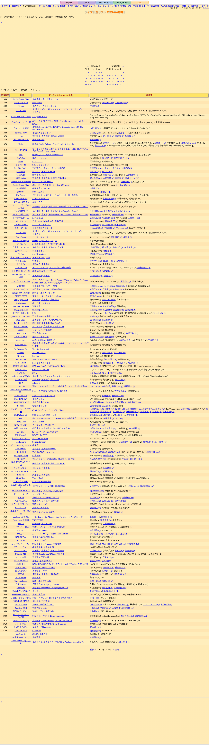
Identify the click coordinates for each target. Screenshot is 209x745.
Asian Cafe (20, 340)
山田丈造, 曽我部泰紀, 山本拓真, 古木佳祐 (51, 428)
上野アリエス (21, 251)
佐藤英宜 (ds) (128, 497)
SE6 (34, 313)
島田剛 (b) (156, 411)
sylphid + (36, 383)
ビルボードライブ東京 (21, 116)
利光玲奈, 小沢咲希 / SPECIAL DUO (48, 244)
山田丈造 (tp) (95, 428)
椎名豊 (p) (106, 247)
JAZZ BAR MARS (21, 601)
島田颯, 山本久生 (40, 634)
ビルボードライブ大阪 (21, 122)
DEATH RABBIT (39, 435)
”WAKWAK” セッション (43, 452)
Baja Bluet (20, 320)
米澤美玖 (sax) (96, 286)
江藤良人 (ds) (96, 306)
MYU (34, 373)
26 (99, 81)
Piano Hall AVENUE (21, 594)
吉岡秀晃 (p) (108, 178)
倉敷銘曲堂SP (38, 594)
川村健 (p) (109, 402)
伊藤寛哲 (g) (109, 228)
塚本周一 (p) (95, 627)
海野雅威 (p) (95, 214)
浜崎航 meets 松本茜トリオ (44, 415)
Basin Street (21, 237)
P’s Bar (21, 106)
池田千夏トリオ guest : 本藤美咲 (46, 544)
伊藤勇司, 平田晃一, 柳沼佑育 (45, 574)
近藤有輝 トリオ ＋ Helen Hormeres (48, 616)
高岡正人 (36, 577)
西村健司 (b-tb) (132, 411)
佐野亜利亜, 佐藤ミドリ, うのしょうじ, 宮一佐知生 (55, 195)
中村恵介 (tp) (95, 168)
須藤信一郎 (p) (143, 267)
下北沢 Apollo (21, 435)
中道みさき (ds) (123, 211)
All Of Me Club (21, 198)
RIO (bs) (119, 418)
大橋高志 (36, 637)
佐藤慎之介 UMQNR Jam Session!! (47, 154)
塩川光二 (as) (95, 550)
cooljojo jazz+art (21, 299)
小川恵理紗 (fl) (96, 275)
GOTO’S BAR (21, 631)
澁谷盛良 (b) (107, 352)
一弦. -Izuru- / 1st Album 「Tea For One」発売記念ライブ (57, 517)
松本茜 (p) (108, 415)
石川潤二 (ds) (118, 395)
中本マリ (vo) (96, 261)
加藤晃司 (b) (121, 286)
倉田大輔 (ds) (168, 411)
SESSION (36, 631)
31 (121, 84)
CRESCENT (21, 363)
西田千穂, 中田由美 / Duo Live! (46, 323)
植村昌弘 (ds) (116, 373)
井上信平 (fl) (127, 459)
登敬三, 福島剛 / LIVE (42, 561)
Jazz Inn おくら (21, 323)
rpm (20, 154)
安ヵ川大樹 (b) (159, 313)
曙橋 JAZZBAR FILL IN (20, 463)
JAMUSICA (21, 333)
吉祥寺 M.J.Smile (20, 366)
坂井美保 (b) (109, 211)
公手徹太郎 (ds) (123, 185)
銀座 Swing (21, 178)
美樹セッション (39, 158)
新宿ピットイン (21, 102)
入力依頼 (45, 6)
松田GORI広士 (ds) (110, 591)
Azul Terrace (20, 359)
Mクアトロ (21, 221)
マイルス (21, 530)
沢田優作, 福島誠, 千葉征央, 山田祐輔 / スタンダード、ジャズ (60, 206)
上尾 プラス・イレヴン (20, 257)
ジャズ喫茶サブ (21, 211)
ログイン (206, 8)
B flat (20, 144)
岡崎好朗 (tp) (186, 409)
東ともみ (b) (107, 171)
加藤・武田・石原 (40, 507)
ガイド (16, 6)
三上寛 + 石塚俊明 (40, 557)
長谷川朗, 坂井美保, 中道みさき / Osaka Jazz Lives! (55, 211)
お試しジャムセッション (43, 395)
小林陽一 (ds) (96, 604)
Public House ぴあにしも (21, 642)
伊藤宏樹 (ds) (132, 333)
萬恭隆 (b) (119, 136)
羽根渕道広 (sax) (188, 143)
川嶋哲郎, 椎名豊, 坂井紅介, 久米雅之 (49, 247)
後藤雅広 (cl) (95, 188)
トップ (198, 6)
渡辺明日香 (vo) (147, 486)
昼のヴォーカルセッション (44, 106)
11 (96, 75)
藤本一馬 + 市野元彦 (41, 581)
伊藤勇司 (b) (95, 574)
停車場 (21, 574)
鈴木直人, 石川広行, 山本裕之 (45, 501)
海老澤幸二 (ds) (134, 402)
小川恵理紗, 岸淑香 (41, 275)
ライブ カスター (20, 468)
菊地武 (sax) (100, 145)
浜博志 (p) (94, 316)
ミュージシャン (112, 6)
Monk (20, 161)
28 (86, 84)
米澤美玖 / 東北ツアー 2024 (44, 286)
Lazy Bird (21, 587)
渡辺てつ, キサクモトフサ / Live (46, 296)
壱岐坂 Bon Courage (21, 293)
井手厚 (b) (127, 237)
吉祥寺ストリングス (21, 438)
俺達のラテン (38, 399)
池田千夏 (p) (95, 544)
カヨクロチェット (40, 237)
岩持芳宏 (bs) (148, 409)
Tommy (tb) (95, 497)
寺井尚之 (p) (95, 171)
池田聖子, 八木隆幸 (41, 468)
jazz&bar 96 (21, 634)
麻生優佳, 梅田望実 (41, 475)
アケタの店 (21, 557)
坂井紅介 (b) (117, 247)
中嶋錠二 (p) (105, 608)
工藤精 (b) (116, 608)
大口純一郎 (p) (109, 261)
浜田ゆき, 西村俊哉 (41, 601)
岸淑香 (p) (94, 106)
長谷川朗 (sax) (96, 211)
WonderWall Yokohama (21, 181)
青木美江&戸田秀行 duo (43, 537)
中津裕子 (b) (153, 340)
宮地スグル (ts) (96, 254)
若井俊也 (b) (118, 289)
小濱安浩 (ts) (95, 409)
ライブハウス (81, 6)
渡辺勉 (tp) (160, 409)
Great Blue (20, 478)
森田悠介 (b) (126, 181)
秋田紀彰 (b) (126, 168)
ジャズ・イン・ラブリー (21, 410)
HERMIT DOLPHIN (21, 271)
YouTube (173, 6)
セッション (37, 161)
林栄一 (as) (94, 598)
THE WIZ (21, 175)
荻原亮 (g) (94, 608)
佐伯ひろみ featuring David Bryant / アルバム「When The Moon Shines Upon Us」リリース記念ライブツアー (60, 281)
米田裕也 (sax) (108, 218)
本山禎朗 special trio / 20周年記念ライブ (50, 587)
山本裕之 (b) (120, 501)
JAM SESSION (39, 352)
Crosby (21, 330)
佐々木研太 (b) (110, 359)
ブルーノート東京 (21, 128)
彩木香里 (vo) (96, 178)
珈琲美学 (21, 459)
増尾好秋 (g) (107, 271)
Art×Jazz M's (20, 448)
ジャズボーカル (39, 494)
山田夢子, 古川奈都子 (42, 523)
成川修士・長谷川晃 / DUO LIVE (47, 320)
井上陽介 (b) (119, 415)
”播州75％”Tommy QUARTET (45, 497)
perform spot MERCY (20, 376)
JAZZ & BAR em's (21, 139)
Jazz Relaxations (39, 254)
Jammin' (20, 352)
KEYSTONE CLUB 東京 (21, 486)
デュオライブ (38, 251)
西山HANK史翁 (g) (98, 452)
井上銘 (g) (107, 310)
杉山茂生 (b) (107, 158)
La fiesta (20, 406)
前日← (93, 649)
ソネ (21, 136)
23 (91, 81)
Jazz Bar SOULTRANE (21, 471)
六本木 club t (20, 567)
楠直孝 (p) (118, 512)
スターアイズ (21, 228)
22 (88, 81)
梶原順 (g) (95, 517)
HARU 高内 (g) (110, 534)
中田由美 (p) (108, 323)
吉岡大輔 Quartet (39, 608)
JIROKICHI (21, 452)
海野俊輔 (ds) (118, 214)
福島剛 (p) (106, 561)
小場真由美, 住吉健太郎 (43, 547)
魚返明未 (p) (118, 310)
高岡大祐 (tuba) (109, 299)
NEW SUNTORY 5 (21, 202)
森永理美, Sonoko (40, 530)
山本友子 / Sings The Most (43, 567)
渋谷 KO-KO (20, 550)
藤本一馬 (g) (95, 581)
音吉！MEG (20, 261)
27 (102, 81)
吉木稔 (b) (119, 550)
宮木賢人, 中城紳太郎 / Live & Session (49, 624)
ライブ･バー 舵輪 (21, 527)
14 (86, 78)
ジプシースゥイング (41, 224)
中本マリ (36, 261)
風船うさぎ (37, 202)
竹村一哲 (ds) (96, 310)
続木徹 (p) (109, 336)
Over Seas (21, 171)
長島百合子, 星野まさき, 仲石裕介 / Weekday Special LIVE (58, 642)
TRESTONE (37, 520)
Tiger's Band (37, 478)
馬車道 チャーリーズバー (20, 512)
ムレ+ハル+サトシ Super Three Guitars (50, 534)
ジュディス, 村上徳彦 (42, 330)
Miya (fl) (105, 373)
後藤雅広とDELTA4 (41, 188)
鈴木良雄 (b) (95, 271)
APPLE (21, 523)
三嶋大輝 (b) (130, 310)
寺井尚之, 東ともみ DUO (43, 171)
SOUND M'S (20, 554)
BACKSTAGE (21, 604)
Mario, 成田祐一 (39, 192)
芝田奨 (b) (106, 395)
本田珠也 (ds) (120, 587)
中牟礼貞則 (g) (96, 534)
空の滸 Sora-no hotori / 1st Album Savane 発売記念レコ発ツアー (60, 418)
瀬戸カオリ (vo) (97, 491)
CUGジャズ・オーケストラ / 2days (48, 410)
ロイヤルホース (21, 224)
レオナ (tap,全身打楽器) (100, 386)
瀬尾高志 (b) (129, 386)
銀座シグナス (21, 369)
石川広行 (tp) (107, 501)
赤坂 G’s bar (21, 584)
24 (94, 81)
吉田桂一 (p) (95, 139)
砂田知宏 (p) (120, 567)
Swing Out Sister (39, 116)
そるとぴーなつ (21, 289)
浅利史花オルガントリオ (43, 293)
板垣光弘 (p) (95, 218)
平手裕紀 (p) (145, 411)
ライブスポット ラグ (20, 281)
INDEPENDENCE (21, 402)
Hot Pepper (21, 195)
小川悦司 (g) (109, 286)
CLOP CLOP (20, 507)
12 (99, 75)
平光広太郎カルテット (42, 228)
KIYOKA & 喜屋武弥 (41, 481)
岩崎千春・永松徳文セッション (46, 99)
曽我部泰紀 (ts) (109, 428)
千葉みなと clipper (21, 240)
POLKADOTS (21, 501)
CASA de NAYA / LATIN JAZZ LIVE (48, 366)
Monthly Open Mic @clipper (44, 240)
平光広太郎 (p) (96, 228)
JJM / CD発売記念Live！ (43, 604)
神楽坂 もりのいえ (20, 637)
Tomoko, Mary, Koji (40, 349)
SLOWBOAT (20, 571)
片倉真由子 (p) (109, 306)
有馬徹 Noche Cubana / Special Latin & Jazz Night (54, 144)
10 (94, 75)
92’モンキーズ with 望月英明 (45, 432)
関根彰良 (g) (106, 517)
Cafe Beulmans (20, 581)
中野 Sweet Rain (21, 428)
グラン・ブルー (21, 547)
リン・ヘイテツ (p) (151, 604)
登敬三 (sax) (95, 561)
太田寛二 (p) (95, 486)
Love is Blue (37, 218)
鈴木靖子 (36, 455)
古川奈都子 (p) (109, 523)
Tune (86, 2)
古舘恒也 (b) (120, 391)
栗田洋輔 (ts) (95, 591)
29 (88, 84)
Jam (34, 471)
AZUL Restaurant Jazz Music (44, 359)
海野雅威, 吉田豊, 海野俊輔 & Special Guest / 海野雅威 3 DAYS (60, 214)
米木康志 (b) (122, 261)
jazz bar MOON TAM (21, 316)
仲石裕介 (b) (124, 642)
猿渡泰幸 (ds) (141, 616)
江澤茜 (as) (107, 313)
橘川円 (35, 445)
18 (96, 78)
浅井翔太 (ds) (133, 175)
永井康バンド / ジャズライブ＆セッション (51, 376)
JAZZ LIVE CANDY (21, 591)
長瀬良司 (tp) (126, 442)
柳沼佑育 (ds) (120, 574)
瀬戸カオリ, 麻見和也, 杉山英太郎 (47, 491)
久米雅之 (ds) (130, 247)
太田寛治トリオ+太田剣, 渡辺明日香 (48, 486)
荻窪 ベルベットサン (20, 544)
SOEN (21, 383)
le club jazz (21, 303)
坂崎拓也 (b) (148, 442)
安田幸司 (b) (166, 604)
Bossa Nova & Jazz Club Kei (20, 391)
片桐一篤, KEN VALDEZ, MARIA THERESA (52, 620)
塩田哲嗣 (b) (120, 402)
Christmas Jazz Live (40, 369)
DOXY (21, 418)
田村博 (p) (107, 251)
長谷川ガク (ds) (132, 178)
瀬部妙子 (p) (95, 631)
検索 (6, 6)
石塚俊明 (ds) (108, 557)
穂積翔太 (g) (95, 406)
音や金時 (21, 373)
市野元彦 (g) (107, 581)
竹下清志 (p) (120, 224)
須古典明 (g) (108, 567)
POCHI (21, 497)
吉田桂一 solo (38, 139)
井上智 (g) (122, 534)
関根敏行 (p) (95, 471)
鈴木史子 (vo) (109, 143)
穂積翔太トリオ (39, 406)
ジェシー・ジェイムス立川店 (21, 206)
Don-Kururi (37, 102)
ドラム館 (21, 540)
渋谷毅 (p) (94, 611)
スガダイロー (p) (97, 425)
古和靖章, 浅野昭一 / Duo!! (44, 448)
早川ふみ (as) (122, 228)
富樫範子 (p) (107, 571)
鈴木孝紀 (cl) (107, 224)
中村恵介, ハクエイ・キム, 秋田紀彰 (48, 168)
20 (102, 78)
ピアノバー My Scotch (21, 445)
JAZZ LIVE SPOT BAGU (21, 615)
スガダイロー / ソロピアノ (44, 425)
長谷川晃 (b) (107, 320)
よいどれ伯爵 (21, 379)
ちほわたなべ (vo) (98, 459)
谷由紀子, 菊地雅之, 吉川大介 (45, 379)
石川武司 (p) (116, 237)
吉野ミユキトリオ (40, 336)
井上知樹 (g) (95, 224)
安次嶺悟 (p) (108, 136)
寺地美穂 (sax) (153, 452)
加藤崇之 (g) (95, 507)
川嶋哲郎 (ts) (95, 247)
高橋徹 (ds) (130, 550)
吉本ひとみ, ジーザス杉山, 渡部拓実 (48, 527)
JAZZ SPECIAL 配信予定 (43, 340)
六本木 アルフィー (20, 247)
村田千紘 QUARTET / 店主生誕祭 (47, 289)
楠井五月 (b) (107, 587)
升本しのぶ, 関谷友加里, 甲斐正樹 (47, 221)
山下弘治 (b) (107, 471)
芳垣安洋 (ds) (120, 544)
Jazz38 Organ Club (21, 99)
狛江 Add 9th (20, 344)
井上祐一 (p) (123, 133)
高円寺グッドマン (21, 611)
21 (86, 81)
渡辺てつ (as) (95, 296)
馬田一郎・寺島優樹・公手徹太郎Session (50, 185)
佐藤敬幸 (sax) (121, 102)
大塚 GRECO (21, 267)
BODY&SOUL (20, 415)
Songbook (122, 2)
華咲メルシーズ (39, 504)
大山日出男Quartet (40, 402)
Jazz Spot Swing (21, 455)
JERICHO (21, 564)
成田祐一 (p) (105, 192)
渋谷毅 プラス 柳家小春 (43, 611)
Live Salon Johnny (21, 620)
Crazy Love (21, 422)
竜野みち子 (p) (109, 198)
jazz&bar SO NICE (21, 517)
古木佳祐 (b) (134, 428)
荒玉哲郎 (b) (125, 281)
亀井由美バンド (39, 175)
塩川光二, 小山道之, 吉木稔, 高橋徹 (48, 550)
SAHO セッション (40, 165)
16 (91, 78)
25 (96, 81)
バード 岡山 (21, 624)
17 (94, 78)
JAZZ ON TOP (20, 395)
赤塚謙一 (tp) (160, 143)
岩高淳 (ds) (130, 136)
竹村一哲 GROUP (40, 310)
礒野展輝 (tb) (106, 411)
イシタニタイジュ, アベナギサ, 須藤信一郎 (51, 267)
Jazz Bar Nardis (20, 168)
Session (35, 356)
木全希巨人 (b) (127, 616)
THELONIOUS (20, 336)
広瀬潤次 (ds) (132, 415)
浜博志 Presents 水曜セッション (46, 316)
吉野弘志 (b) (95, 373)
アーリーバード (21, 494)
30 (91, 84)
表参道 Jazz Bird (21, 326)
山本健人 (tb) (119, 411)
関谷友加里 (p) (111, 221)
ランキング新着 (59, 6)
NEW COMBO (20, 425)
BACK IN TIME (21, 561)
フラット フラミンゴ (20, 504)
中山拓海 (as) (95, 432)
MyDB (69, 2)
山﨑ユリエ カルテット (42, 181)
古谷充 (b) (106, 406)
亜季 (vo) (94, 383)
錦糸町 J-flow (21, 133)
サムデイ (21, 534)
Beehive (20, 356)
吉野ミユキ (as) (96, 336)
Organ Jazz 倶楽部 (21, 520)
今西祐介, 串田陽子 (41, 264)
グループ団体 (136, 6)
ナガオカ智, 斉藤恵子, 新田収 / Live (48, 326)
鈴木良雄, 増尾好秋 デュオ (44, 271)
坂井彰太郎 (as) (122, 409)
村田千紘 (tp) (95, 289)
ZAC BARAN (21, 150)
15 (88, 78)
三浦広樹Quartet (39, 333)
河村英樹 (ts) (135, 409)
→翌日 (116, 649)
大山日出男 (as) (96, 402)
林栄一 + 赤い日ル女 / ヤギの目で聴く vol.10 (52, 598)
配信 (153, 6)
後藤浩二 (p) (108, 175)
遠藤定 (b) (119, 178)
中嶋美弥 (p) (108, 455)
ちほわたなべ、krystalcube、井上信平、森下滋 (53, 459)
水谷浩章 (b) (107, 544)
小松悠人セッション (41, 133)
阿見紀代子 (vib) (121, 158)
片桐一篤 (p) (95, 620)
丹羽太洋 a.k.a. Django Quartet (45, 584)
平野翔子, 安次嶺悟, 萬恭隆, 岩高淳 (48, 136)
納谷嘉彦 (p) (95, 366)
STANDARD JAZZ (40, 198)
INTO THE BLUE (21, 313)
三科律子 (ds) (134, 218)
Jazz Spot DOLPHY (20, 306)
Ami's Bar (21, 158)
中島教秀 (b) (120, 363)
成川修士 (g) (95, 320)
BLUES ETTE (21, 296)
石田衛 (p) (106, 289)
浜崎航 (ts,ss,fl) (96, 415)
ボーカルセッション (41, 303)
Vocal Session (38, 422)
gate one (20, 192)
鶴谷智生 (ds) (114, 452)
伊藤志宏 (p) (108, 418)
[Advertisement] (87, 44)
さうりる (21, 264)
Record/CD (105, 2)
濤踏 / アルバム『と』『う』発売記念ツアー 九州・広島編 (59, 386)
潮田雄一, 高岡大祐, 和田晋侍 (45, 299)
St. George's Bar (21, 349)
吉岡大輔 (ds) (128, 608)
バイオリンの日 (39, 540)
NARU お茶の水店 (20, 214)
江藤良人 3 (37, 306)
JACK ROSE (20, 577)
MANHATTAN (20, 399)
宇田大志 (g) (105, 520)
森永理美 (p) (95, 530)
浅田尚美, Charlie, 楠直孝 (43, 512)
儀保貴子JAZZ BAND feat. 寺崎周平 (48, 554)
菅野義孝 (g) (109, 254)
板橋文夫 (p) (117, 386)
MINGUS (21, 286)
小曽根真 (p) (95, 128)
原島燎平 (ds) (108, 102)
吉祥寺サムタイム (21, 218)
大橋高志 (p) (95, 637)
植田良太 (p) (108, 363)
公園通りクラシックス (21, 598)
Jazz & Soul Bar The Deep (21, 275)
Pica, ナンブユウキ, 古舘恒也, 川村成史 (49, 391)
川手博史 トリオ (39, 571)
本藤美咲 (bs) (133, 544)
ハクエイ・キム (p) (111, 168)
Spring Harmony (39, 442)
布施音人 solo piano (41, 257)
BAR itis (21, 475)
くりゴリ (36, 591)
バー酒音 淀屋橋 (20, 481)
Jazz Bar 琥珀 (21, 608)
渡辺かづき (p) (126, 340)
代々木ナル (21, 244)
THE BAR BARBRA (21, 491)
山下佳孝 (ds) (161, 442)
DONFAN (21, 432)
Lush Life (21, 386)
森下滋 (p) (138, 459)
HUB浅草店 (21, 188)
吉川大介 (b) (120, 379)
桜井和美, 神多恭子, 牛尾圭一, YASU (48, 463)
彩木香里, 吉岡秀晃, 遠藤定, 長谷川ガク (50, 178)
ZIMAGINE (21, 110)
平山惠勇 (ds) (133, 363)
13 (102, 75)
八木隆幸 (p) (108, 468)
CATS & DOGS (21, 627)
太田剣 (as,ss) (133, 486)
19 (99, 78)
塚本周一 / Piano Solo (41, 627)
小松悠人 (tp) (95, 133)
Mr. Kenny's (21, 442)
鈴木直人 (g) (95, 501)
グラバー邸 (21, 165)
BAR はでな (20, 537)
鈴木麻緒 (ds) (120, 352)
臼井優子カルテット (41, 363)
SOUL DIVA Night (40, 438)
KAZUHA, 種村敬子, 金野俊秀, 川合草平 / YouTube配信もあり (60, 564)
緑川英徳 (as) (108, 409)
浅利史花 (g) (95, 293)
